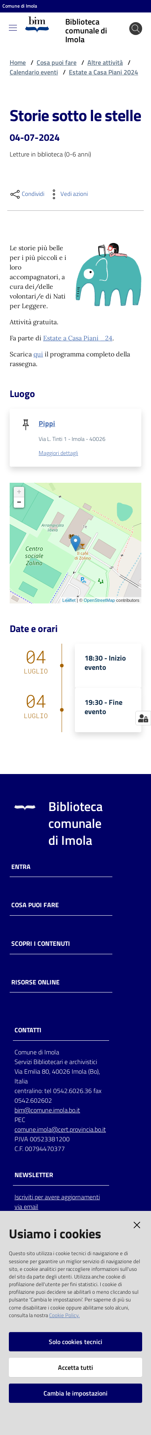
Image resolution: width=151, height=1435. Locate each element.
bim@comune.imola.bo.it (47, 1110)
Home (18, 62)
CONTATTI (27, 1030)
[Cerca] (135, 28)
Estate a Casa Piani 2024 (103, 72)
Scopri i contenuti (40, 943)
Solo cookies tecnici (75, 1341)
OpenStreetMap (99, 600)
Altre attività (105, 62)
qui (38, 354)
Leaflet (69, 600)
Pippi (47, 423)
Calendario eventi (34, 72)
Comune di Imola (19, 6)
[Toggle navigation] (13, 28)
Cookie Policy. (64, 1315)
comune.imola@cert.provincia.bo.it (60, 1129)
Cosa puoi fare (57, 62)
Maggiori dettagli (58, 453)
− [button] (19, 502)
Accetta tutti (75, 1367)
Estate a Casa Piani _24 (77, 338)
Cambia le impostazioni (75, 1393)
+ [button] (19, 492)
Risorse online (35, 982)
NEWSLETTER (33, 1175)
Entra (21, 867)
